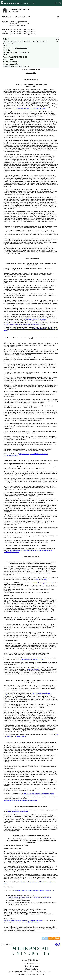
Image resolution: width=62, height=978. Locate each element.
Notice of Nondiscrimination (44, 972)
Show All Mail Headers (18, 25)
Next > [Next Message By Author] (25, 34)
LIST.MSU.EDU (6, 945)
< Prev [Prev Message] (19, 29)
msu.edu (30, 972)
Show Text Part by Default (19, 24)
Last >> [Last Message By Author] (32, 34)
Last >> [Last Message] (32, 29)
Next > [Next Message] (25, 29)
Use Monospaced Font (18, 22)
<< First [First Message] (13, 29)
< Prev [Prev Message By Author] (19, 34)
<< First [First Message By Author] (13, 34)
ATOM (45, 938)
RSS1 (51, 938)
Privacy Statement (31, 966)
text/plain (6, 66)
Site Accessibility (31, 969)
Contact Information (31, 963)
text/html (20, 66)
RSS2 (57, 938)
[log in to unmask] (21, 48)
